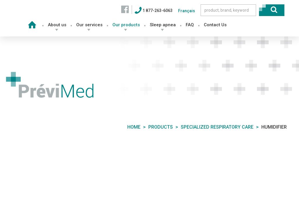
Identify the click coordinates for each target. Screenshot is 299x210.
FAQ (190, 24)
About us (57, 24)
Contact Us (215, 24)
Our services (89, 24)
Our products (126, 24)
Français (186, 10)
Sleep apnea (163, 24)
